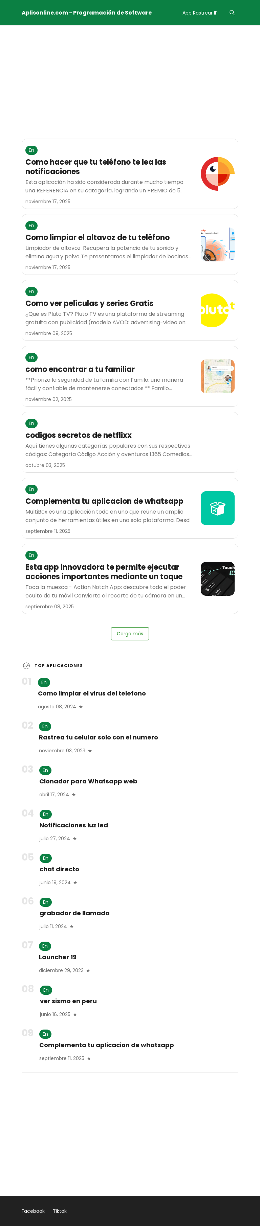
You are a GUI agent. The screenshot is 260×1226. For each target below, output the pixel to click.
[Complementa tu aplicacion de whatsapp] (218, 508)
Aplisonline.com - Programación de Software (87, 13)
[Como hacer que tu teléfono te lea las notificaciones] (218, 174)
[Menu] (232, 12)
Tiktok (60, 1211)
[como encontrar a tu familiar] (218, 376)
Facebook (33, 1211)
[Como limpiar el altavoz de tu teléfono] (218, 244)
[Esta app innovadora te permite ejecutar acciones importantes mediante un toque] (218, 579)
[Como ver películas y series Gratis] (218, 310)
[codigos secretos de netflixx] (218, 442)
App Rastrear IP (200, 12)
